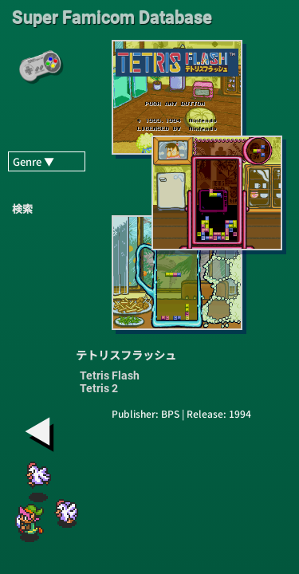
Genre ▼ (33, 161)
